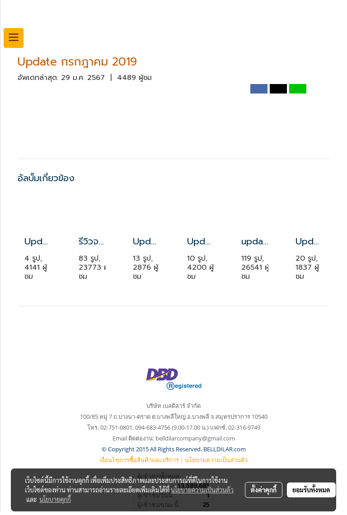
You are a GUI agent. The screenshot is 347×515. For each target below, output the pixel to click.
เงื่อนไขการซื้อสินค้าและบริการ (139, 460)
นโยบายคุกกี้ (55, 499)
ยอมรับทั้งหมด (311, 490)
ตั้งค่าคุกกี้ (264, 490)
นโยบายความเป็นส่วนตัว (216, 460)
